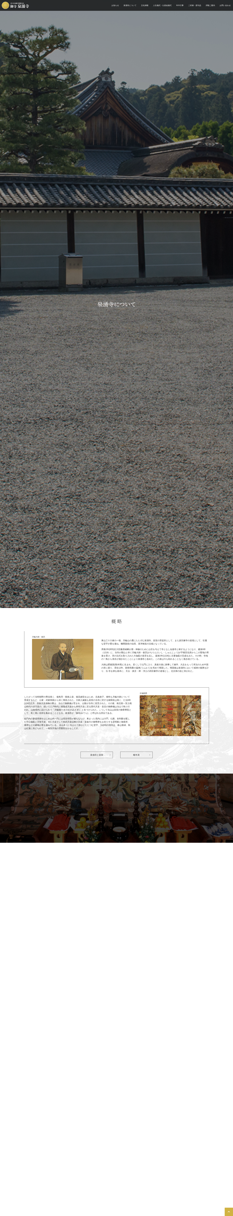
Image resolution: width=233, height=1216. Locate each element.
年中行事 (180, 5)
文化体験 (144, 5)
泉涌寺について (130, 5)
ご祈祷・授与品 (194, 5)
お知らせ (115, 5)
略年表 (136, 756)
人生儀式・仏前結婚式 (162, 5)
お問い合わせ (225, 5)
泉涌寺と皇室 (96, 756)
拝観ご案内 (210, 5)
